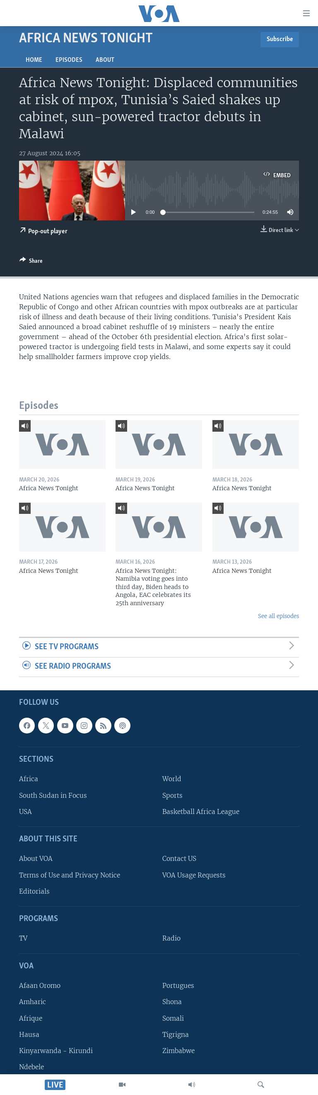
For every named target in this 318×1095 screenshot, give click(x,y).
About (105, 60)
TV (23, 938)
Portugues (178, 986)
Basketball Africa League (200, 811)
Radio (171, 938)
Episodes (68, 60)
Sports (172, 795)
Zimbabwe (178, 1051)
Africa (28, 779)
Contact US (179, 859)
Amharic (32, 1002)
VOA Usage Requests (194, 875)
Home (34, 60)
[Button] (31, 262)
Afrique (30, 1018)
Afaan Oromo (39, 986)
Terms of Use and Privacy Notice (69, 875)
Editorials (34, 891)
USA (25, 811)
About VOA (36, 859)
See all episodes (278, 616)
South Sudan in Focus (53, 795)
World (171, 779)
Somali (173, 1018)
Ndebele (31, 1067)
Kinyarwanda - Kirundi (56, 1051)
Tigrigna (175, 1034)
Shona (172, 1002)
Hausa (29, 1034)
